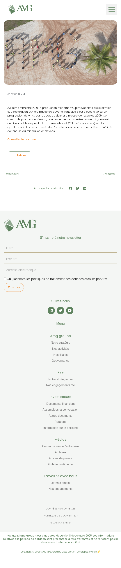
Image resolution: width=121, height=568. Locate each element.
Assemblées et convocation (61, 409)
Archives (60, 452)
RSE (60, 372)
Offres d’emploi (60, 482)
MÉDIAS (60, 439)
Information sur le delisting (60, 427)
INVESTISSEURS (60, 396)
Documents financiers (60, 403)
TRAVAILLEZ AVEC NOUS (60, 476)
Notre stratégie (60, 342)
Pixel (94, 551)
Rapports (61, 421)
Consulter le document (22, 139)
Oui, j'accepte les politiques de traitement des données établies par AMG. (58, 279)
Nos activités (60, 348)
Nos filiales (60, 354)
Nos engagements (60, 488)
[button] (111, 9)
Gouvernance (60, 360)
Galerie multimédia (60, 464)
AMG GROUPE (60, 336)
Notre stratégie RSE (60, 379)
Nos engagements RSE (60, 385)
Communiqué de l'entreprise (60, 446)
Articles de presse (60, 458)
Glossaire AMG (60, 522)
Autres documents (60, 415)
